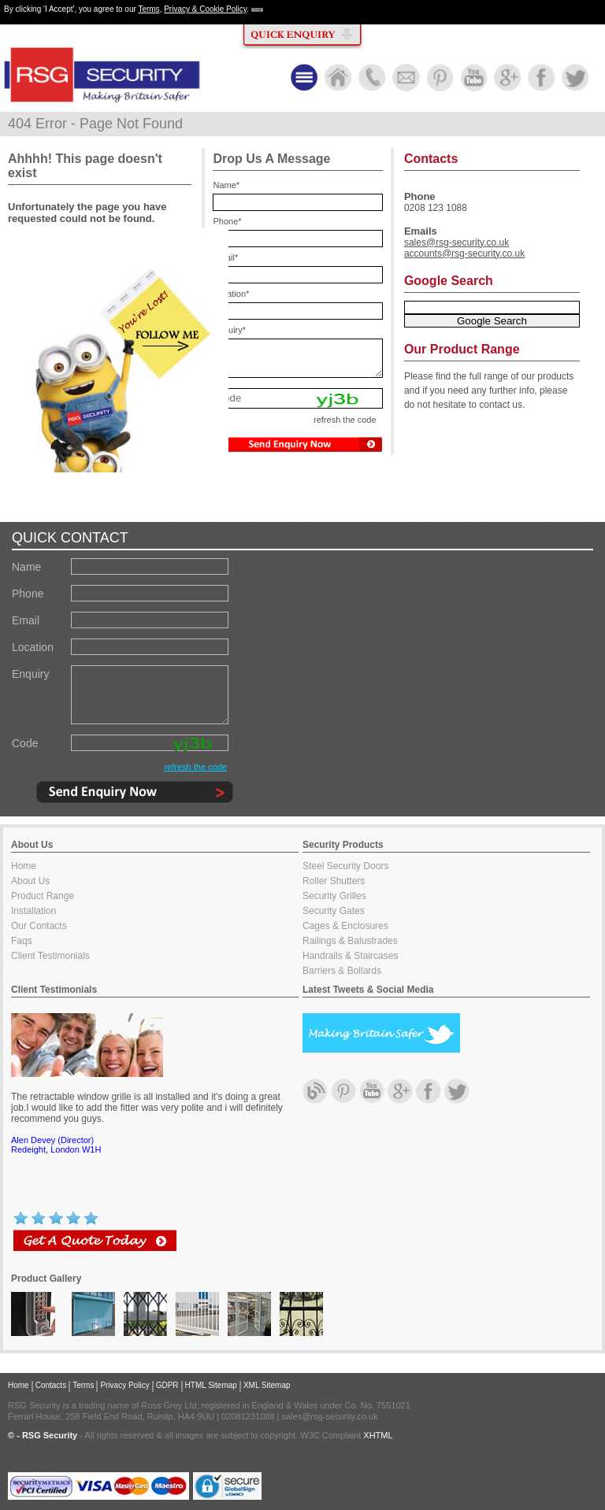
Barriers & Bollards (341, 970)
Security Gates (333, 910)
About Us (30, 880)
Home (23, 866)
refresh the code (196, 767)
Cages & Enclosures (345, 925)
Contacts (50, 1385)
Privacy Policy (124, 1385)
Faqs (21, 940)
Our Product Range (462, 349)
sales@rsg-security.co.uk (456, 242)
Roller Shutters (333, 880)
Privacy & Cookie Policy (205, 9)
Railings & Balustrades (350, 940)
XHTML (377, 1435)
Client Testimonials (50, 955)
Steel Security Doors (345, 866)
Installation (33, 910)
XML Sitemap (267, 1385)
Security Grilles (334, 895)
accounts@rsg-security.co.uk (464, 253)
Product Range (42, 895)
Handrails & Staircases (350, 955)
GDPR (167, 1385)
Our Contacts (39, 925)
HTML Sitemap (211, 1385)
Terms (148, 9)
